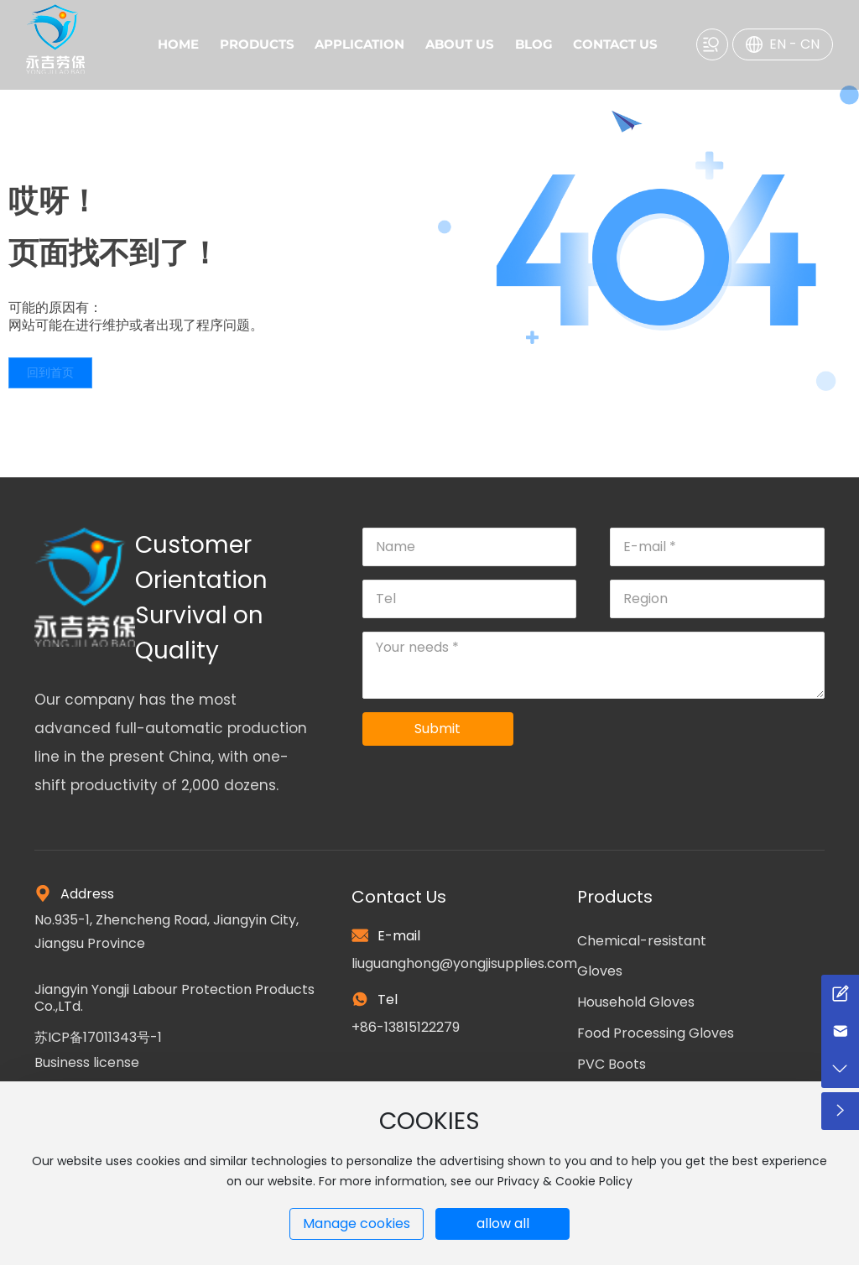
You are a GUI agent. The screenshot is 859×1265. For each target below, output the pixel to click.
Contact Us (398, 896)
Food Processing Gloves (655, 1033)
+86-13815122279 (405, 1027)
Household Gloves (636, 1002)
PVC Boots (611, 1064)
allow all (502, 1223)
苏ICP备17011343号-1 (98, 1037)
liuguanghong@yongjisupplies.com (464, 963)
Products (615, 896)
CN (810, 44)
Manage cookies (356, 1223)
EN (777, 44)
